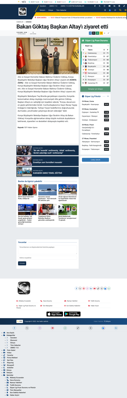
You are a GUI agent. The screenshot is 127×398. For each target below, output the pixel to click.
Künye (51, 10)
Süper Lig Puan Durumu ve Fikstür (26, 307)
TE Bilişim (107, 321)
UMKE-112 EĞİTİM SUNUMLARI (72, 6)
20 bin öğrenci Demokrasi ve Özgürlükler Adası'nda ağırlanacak (67, 198)
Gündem (43, 6)
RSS (19, 321)
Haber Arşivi (93, 306)
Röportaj (8, 363)
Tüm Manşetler (46, 306)
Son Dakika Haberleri (72, 306)
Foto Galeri (9, 350)
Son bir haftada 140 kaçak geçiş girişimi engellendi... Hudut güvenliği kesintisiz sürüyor (25, 220)
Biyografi (8, 365)
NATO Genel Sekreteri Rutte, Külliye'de (26, 197)
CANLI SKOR (95, 160)
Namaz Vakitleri (71, 301)
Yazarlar (8, 355)
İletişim (42, 10)
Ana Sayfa (8, 333)
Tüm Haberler (61, 10)
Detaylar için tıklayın (95, 89)
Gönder (22, 263)
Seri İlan (8, 360)
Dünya (11, 343)
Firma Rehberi (10, 358)
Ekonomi (12, 340)
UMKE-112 (53, 6)
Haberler (19, 22)
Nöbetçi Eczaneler (23, 301)
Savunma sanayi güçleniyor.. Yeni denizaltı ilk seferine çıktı (47, 198)
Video (7, 353)
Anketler (8, 368)
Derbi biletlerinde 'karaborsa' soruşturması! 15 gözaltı (67, 218)
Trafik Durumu (94, 301)
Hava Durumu (46, 301)
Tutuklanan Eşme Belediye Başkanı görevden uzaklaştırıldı (46, 218)
